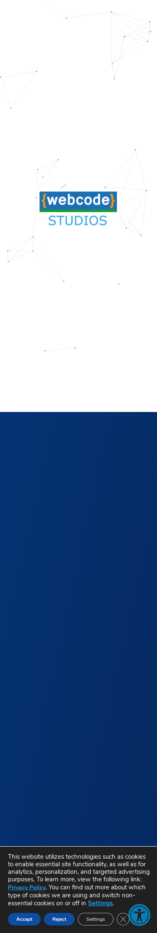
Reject (59, 919)
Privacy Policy (27, 887)
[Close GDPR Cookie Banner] (123, 919)
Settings (100, 903)
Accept (24, 919)
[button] (139, 915)
